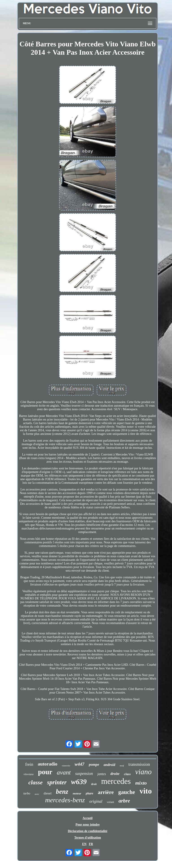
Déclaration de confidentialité (88, 831)
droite (115, 774)
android (109, 765)
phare (89, 793)
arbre (124, 801)
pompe (94, 764)
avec (37, 794)
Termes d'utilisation (87, 837)
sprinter (57, 782)
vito (146, 791)
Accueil (87, 818)
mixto (141, 783)
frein (29, 764)
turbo (26, 793)
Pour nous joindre (87, 824)
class (127, 774)
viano (143, 772)
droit (94, 784)
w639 (78, 782)
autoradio (47, 764)
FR (91, 844)
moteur (77, 793)
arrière (106, 792)
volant (110, 802)
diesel (48, 793)
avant (64, 772)
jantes (101, 774)
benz (62, 791)
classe (35, 782)
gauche (126, 792)
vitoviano (29, 774)
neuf (122, 765)
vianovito (66, 765)
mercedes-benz (65, 800)
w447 (79, 764)
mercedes (116, 781)
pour (45, 772)
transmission (139, 764)
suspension (84, 773)
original (95, 801)
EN (84, 844)
